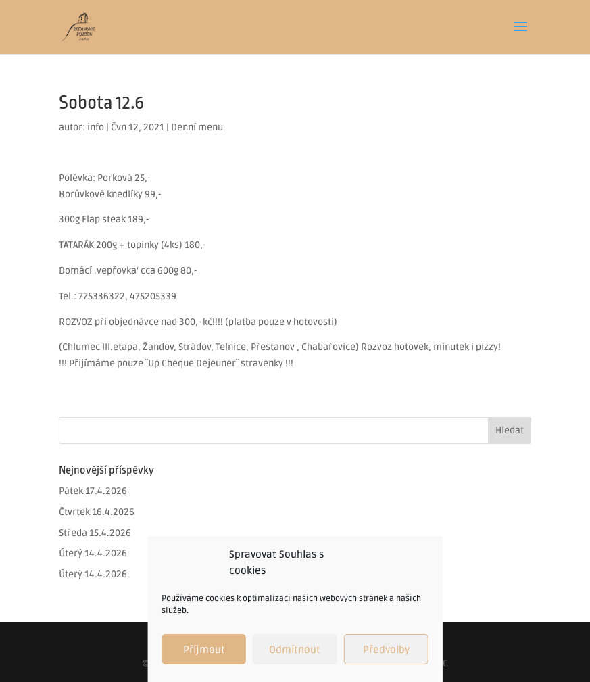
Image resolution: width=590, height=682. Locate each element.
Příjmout (204, 649)
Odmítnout (294, 649)
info (95, 127)
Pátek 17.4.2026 (93, 491)
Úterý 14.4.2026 (93, 553)
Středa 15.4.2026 (95, 533)
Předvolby (386, 649)
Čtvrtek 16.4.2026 (96, 512)
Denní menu (197, 127)
